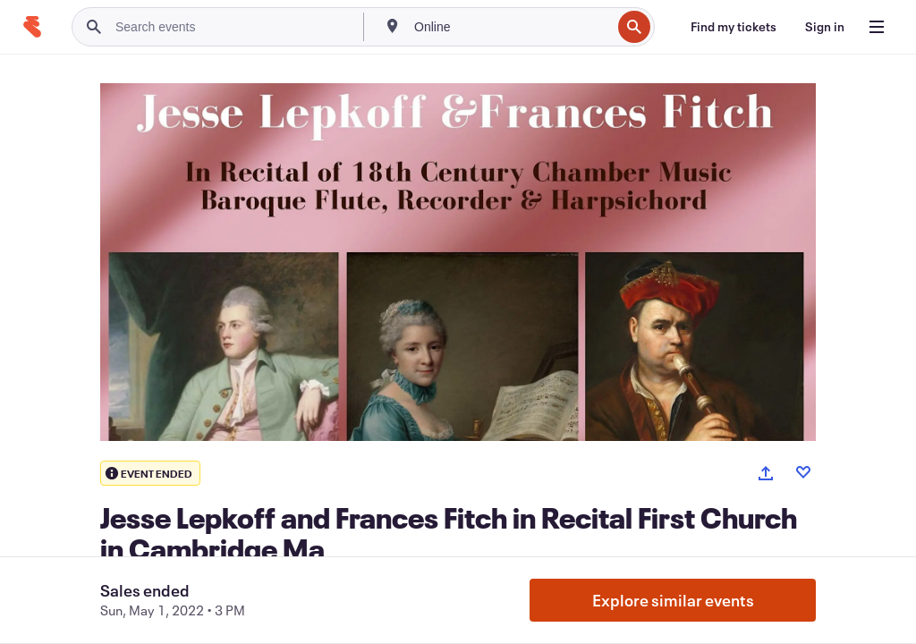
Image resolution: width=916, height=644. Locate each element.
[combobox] (510, 26)
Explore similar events (673, 600)
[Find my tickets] (733, 27)
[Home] (32, 27)
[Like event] (803, 472)
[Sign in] (825, 27)
